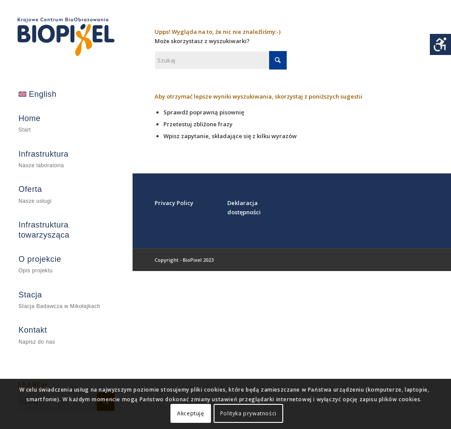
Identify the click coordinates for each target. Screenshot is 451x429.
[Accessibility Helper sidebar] (440, 44)
